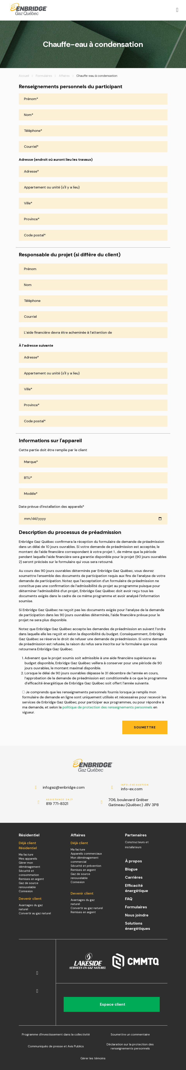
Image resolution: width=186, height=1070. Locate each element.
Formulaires (44, 76)
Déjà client (79, 843)
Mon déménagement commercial (85, 860)
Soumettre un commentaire (130, 1034)
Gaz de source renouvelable (28, 885)
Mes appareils (28, 859)
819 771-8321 (60, 802)
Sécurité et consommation (29, 873)
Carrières (134, 877)
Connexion (26, 891)
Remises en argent (31, 879)
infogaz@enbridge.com (60, 787)
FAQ (128, 898)
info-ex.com (135, 787)
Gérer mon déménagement (29, 865)
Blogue (131, 869)
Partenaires (136, 835)
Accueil (24, 76)
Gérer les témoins (93, 1058)
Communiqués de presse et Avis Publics (56, 1046)
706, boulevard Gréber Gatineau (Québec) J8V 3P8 (133, 802)
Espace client (111, 1004)
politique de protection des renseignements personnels (107, 707)
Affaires (64, 76)
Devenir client (30, 898)
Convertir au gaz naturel (35, 913)
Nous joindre (136, 915)
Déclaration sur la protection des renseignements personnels (130, 1046)
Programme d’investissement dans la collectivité (56, 1034)
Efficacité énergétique (136, 888)
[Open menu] (177, 10)
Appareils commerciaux (86, 854)
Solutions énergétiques (137, 926)
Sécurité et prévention (86, 866)
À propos (133, 861)
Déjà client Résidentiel (28, 845)
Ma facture (26, 855)
